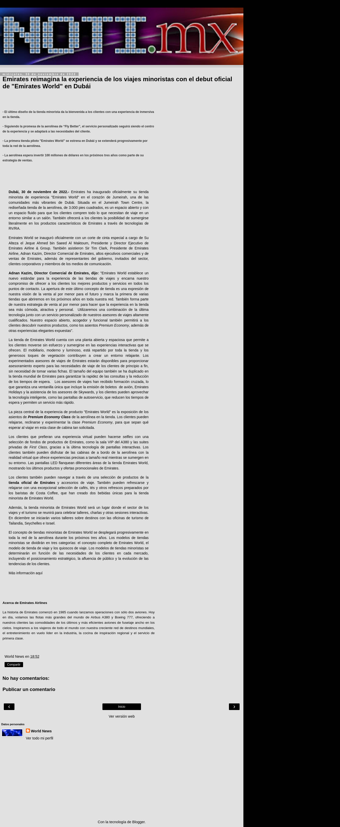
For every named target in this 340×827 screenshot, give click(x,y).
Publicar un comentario (29, 689)
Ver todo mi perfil (39, 738)
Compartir (14, 664)
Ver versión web (122, 716)
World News (41, 731)
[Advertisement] (121, 780)
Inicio (121, 706)
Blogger (138, 822)
